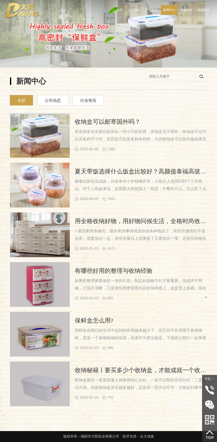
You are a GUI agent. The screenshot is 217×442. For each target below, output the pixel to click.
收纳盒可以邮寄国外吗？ (108, 122)
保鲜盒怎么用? (94, 320)
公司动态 (53, 100)
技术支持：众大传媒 (138, 436)
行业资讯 (88, 100)
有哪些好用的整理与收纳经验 (113, 271)
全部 (21, 100)
